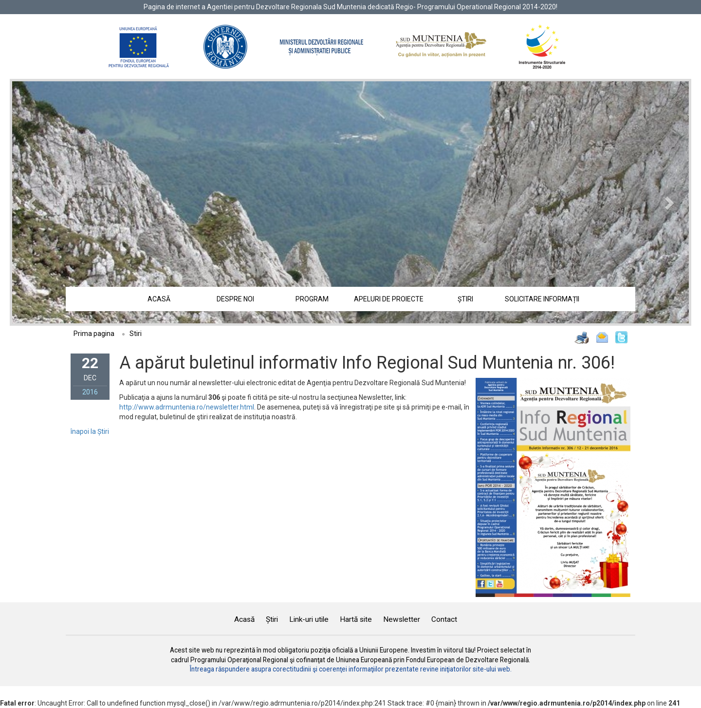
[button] (63, 202)
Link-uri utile (309, 619)
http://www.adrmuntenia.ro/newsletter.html (186, 407)
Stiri (135, 333)
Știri (465, 299)
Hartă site (356, 619)
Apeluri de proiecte (389, 299)
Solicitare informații (542, 299)
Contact (444, 619)
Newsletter (401, 619)
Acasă (159, 299)
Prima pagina (94, 333)
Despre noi (235, 299)
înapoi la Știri (90, 431)
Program (312, 299)
